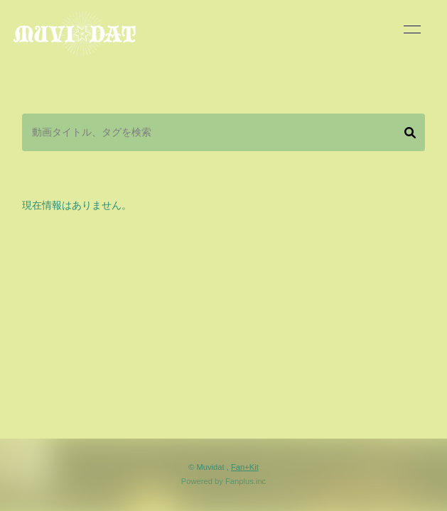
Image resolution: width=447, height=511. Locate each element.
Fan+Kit (245, 467)
